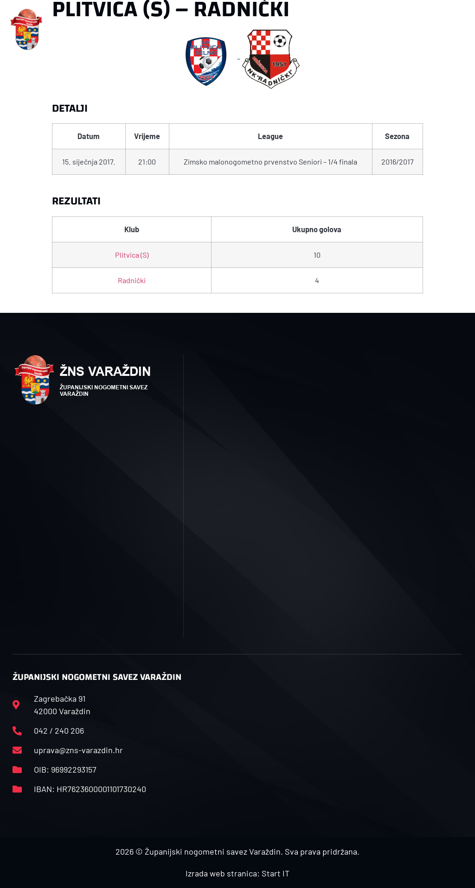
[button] (157, 29)
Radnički (132, 280)
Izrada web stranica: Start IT (237, 873)
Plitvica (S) (131, 254)
